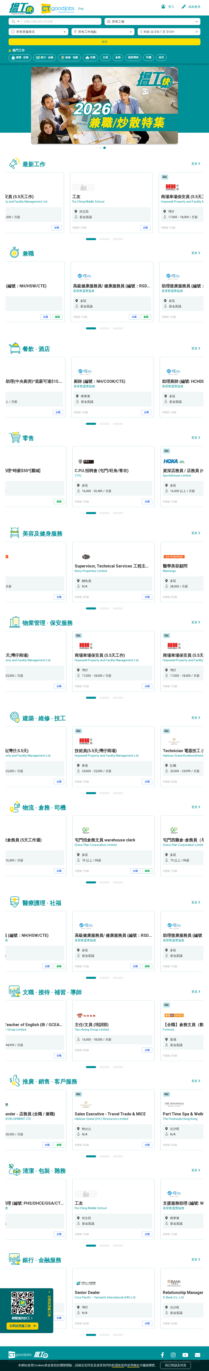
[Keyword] (61, 21)
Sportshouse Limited (177, 475)
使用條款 (133, 1365)
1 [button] (91, 239)
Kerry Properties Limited (91, 571)
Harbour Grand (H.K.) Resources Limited (101, 1119)
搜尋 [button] (104, 41)
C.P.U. (78, 475)
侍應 (90, 58)
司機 (148, 57)
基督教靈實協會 (85, 291)
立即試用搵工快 (22, 1326)
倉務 (118, 57)
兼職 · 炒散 (20, 58)
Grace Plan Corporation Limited (96, 845)
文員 (105, 57)
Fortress (168, 1029)
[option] (113, 202)
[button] (15, 21)
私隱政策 (118, 1365)
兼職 (59, 317)
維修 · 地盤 (69, 58)
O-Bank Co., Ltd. (173, 1297)
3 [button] (118, 239)
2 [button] (104, 239)
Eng (80, 8)
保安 (161, 57)
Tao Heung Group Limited (92, 1029)
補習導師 (133, 57)
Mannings (169, 571)
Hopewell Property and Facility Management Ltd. (107, 660)
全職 (59, 227)
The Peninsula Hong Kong (180, 1119)
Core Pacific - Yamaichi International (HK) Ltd (105, 1297)
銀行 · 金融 (44, 58)
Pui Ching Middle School (91, 201)
